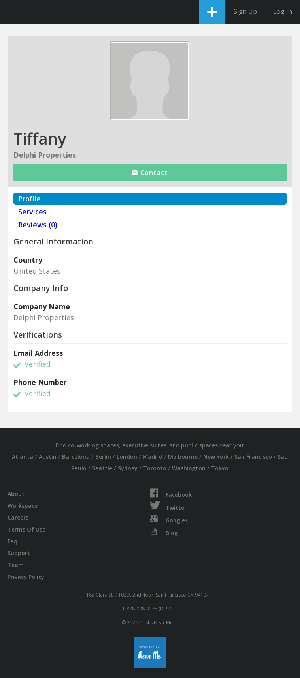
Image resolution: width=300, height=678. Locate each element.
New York (216, 456)
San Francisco (253, 456)
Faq (12, 541)
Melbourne (183, 456)
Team (16, 565)
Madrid (152, 456)
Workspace (23, 505)
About (16, 494)
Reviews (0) (37, 224)
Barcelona (76, 456)
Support (19, 553)
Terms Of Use (26, 529)
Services (32, 211)
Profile (29, 198)
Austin (48, 456)
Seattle (102, 468)
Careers (18, 517)
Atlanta (22, 456)
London (127, 456)
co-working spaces (93, 445)
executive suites (144, 445)
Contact (150, 172)
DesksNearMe (13, 12)
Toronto (154, 468)
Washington (189, 468)
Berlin (103, 456)
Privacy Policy (26, 576)
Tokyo (219, 468)
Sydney (128, 468)
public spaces (199, 445)
